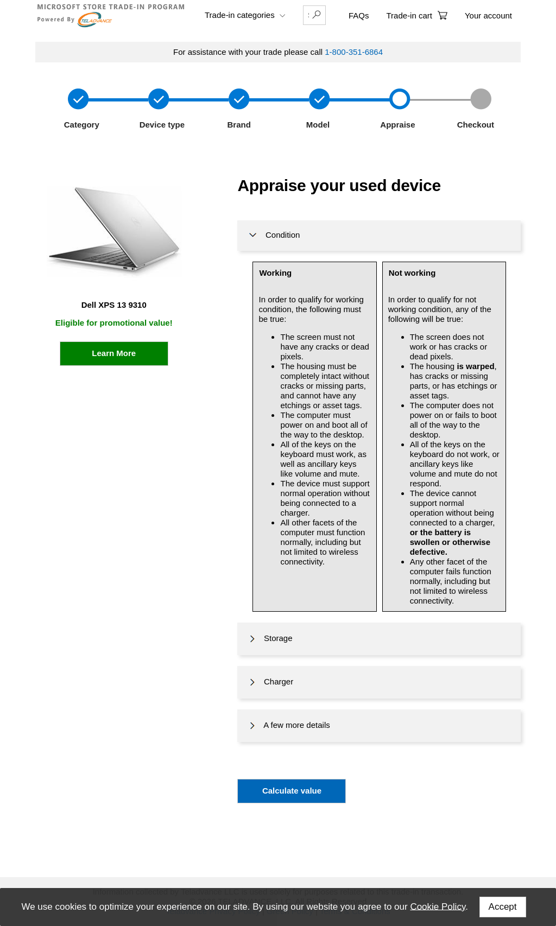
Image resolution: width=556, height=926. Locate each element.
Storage (269, 638)
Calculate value (291, 790)
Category (80, 124)
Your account (488, 15)
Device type (161, 124)
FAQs (359, 15)
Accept (503, 907)
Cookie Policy (437, 906)
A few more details (288, 725)
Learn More (114, 353)
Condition (273, 235)
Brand (237, 124)
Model (317, 124)
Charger (270, 682)
